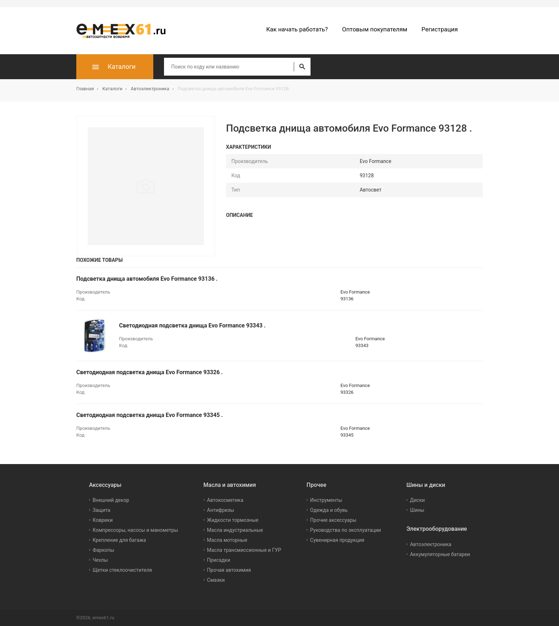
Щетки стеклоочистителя (122, 570)
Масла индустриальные (235, 530)
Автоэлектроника (430, 544)
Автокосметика (225, 500)
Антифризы (220, 510)
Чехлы (100, 560)
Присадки (218, 560)
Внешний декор (111, 500)
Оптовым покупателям (374, 29)
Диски (417, 500)
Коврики (103, 520)
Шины (417, 510)
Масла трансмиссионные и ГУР (244, 550)
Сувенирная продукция (337, 540)
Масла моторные (227, 540)
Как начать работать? (297, 29)
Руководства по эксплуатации (345, 530)
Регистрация (439, 29)
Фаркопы (103, 550)
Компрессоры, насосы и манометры (135, 530)
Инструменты (326, 500)
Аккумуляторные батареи (440, 554)
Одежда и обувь (329, 510)
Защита (102, 510)
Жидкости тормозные (232, 520)
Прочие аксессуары (333, 520)
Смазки (216, 580)
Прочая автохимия (229, 570)
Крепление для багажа (119, 540)
